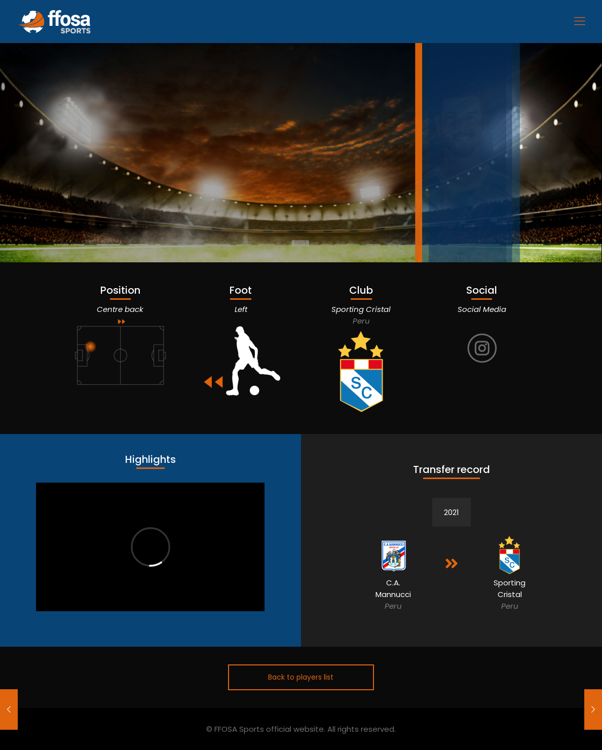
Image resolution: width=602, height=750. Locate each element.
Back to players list (300, 677)
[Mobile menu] (579, 21)
